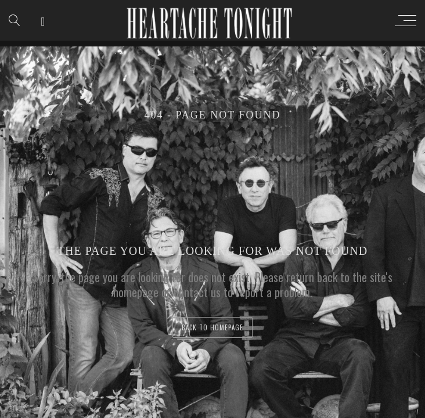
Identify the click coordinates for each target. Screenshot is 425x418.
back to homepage (212, 327)
